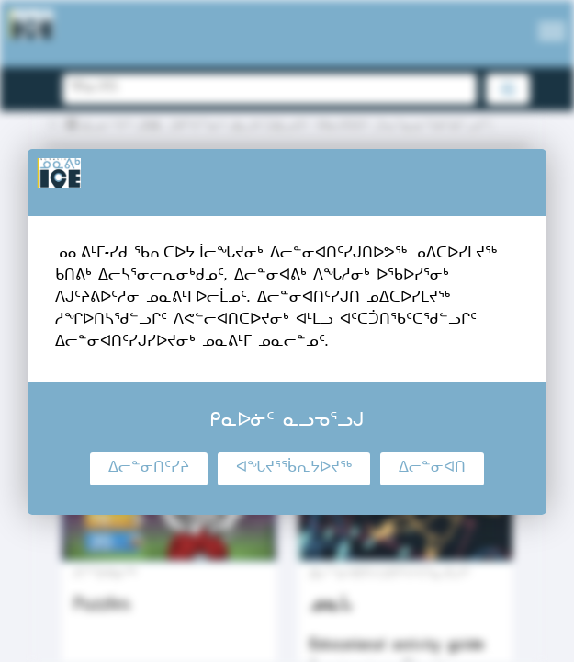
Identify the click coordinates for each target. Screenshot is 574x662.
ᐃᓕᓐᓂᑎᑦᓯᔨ (148, 469)
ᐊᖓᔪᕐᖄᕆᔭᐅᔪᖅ (294, 469)
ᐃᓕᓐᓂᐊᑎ (432, 469)
